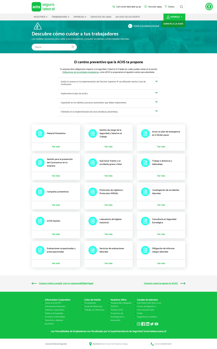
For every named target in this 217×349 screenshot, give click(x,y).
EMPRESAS (79, 17)
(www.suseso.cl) (158, 331)
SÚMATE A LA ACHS (173, 24)
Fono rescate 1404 (145, 310)
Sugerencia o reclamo (147, 317)
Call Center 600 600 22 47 (149, 303)
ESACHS (114, 306)
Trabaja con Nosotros (94, 310)
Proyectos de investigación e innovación (117, 317)
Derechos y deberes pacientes (54, 322)
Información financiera (55, 306)
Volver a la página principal (143, 26)
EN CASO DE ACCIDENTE (128, 17)
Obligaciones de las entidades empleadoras (80, 72)
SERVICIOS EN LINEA (101, 17)
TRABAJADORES (60, 17)
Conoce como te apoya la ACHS (164, 283)
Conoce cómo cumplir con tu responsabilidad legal (62, 283)
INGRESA (174, 17)
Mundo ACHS (117, 310)
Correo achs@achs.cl (146, 306)
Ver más (56, 146)
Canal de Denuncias (93, 306)
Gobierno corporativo (54, 310)
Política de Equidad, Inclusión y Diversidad (55, 315)
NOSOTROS (40, 17)
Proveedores (90, 303)
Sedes (171, 6)
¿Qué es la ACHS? (53, 303)
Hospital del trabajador (121, 303)
